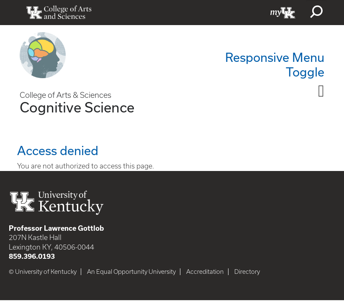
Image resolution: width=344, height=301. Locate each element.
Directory (247, 271)
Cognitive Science (77, 107)
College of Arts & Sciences (65, 95)
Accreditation (205, 271)
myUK (282, 12)
